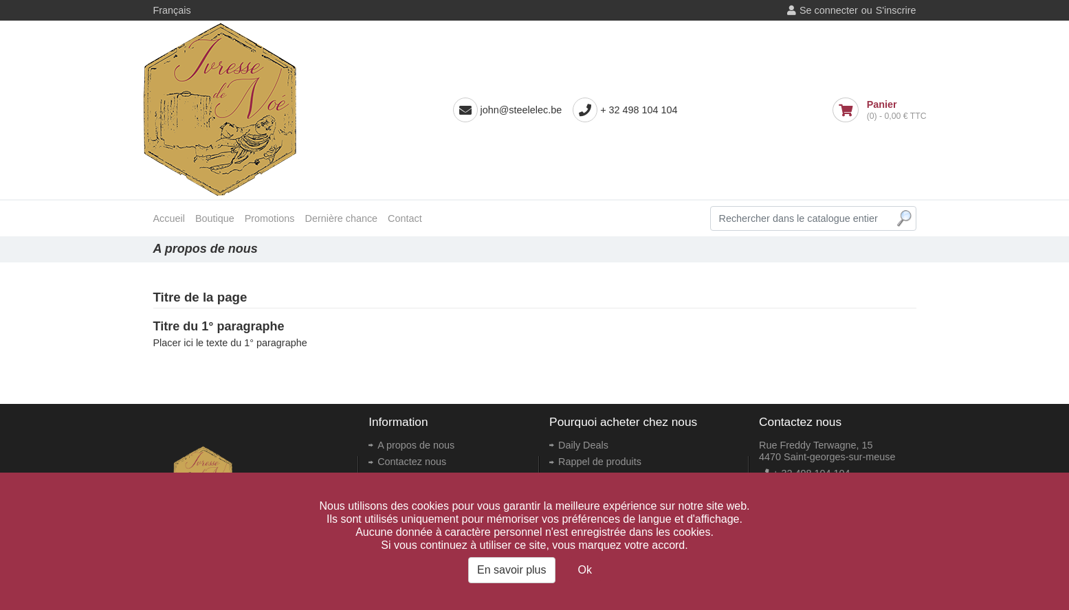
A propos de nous (415, 445)
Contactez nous (411, 461)
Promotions (270, 218)
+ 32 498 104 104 (638, 109)
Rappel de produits (599, 461)
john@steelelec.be (521, 109)
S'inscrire (896, 10)
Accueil (169, 218)
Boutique (214, 218)
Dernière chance (341, 218)
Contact (405, 218)
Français (172, 10)
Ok (585, 570)
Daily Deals (583, 445)
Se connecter (829, 10)
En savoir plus (512, 570)
